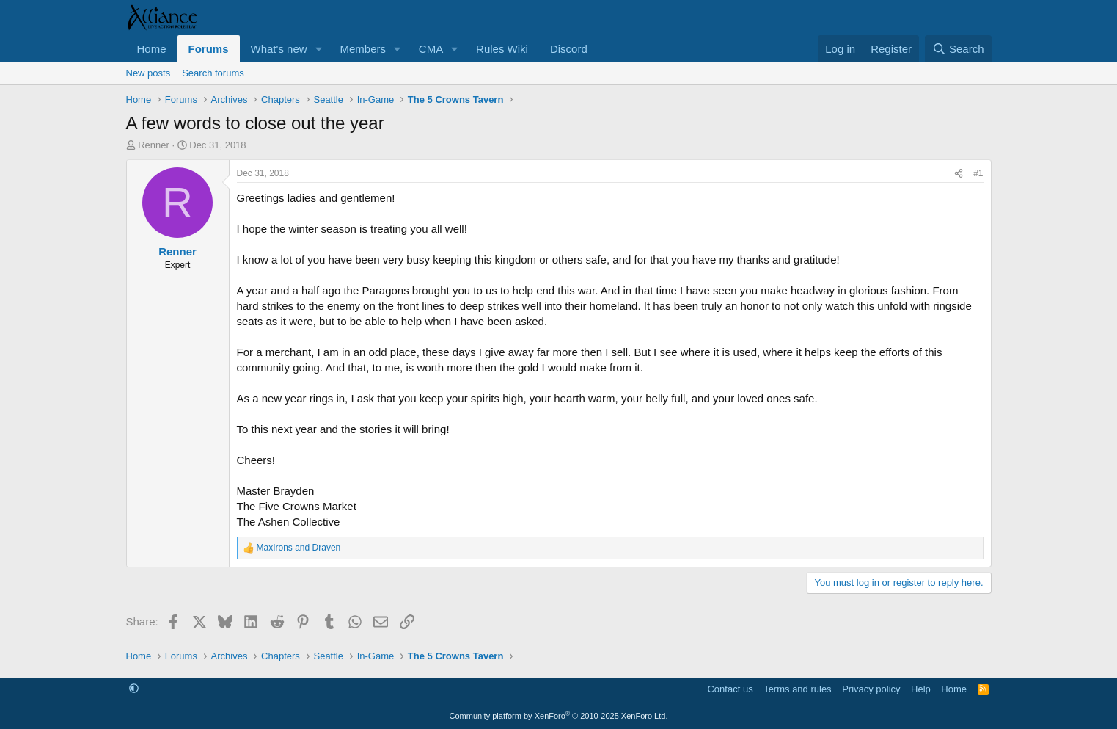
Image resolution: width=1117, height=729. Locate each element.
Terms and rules (797, 688)
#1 (978, 173)
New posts (148, 73)
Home (151, 49)
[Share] (958, 173)
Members (363, 49)
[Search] (958, 48)
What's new (279, 49)
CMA (431, 49)
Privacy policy (871, 688)
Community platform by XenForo (559, 715)
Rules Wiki (502, 49)
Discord (568, 49)
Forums (208, 49)
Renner (153, 144)
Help (921, 688)
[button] (318, 48)
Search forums (213, 73)
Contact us (729, 688)
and (299, 548)
